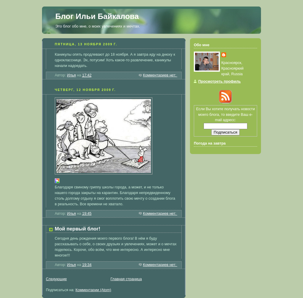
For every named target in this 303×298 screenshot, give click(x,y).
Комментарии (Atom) (93, 290)
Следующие (56, 279)
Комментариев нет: (160, 75)
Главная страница (126, 279)
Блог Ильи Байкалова (97, 16)
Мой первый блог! (77, 229)
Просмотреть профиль (219, 81)
